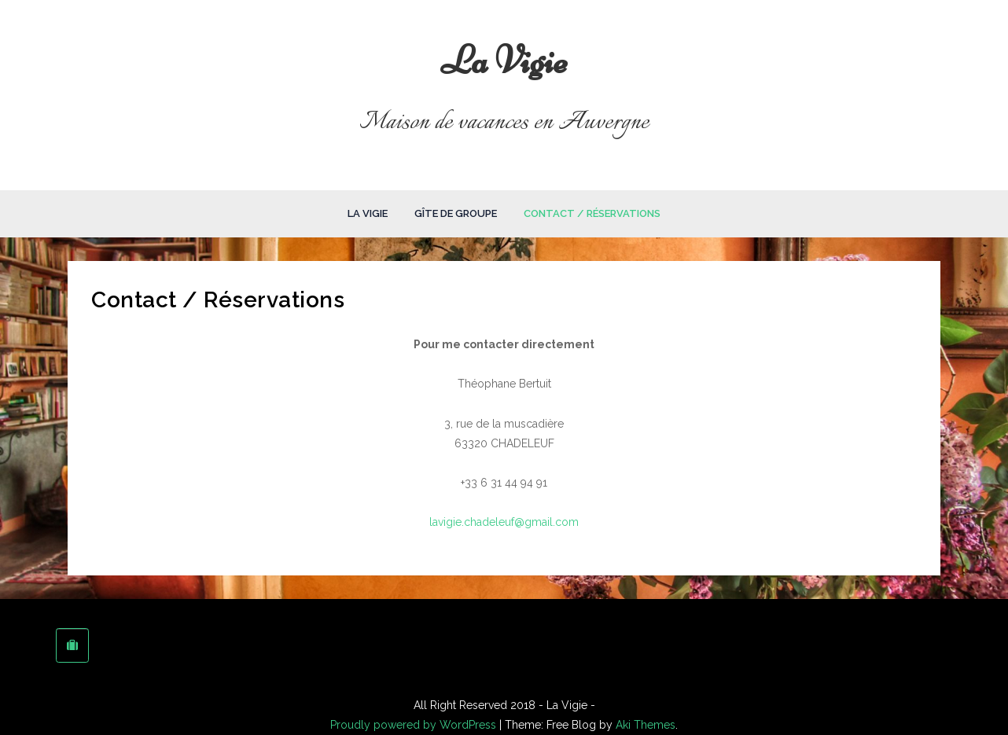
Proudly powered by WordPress (414, 724)
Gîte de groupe (455, 213)
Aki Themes (645, 724)
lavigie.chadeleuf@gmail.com (504, 522)
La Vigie (504, 60)
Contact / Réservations (592, 213)
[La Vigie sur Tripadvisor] (72, 645)
